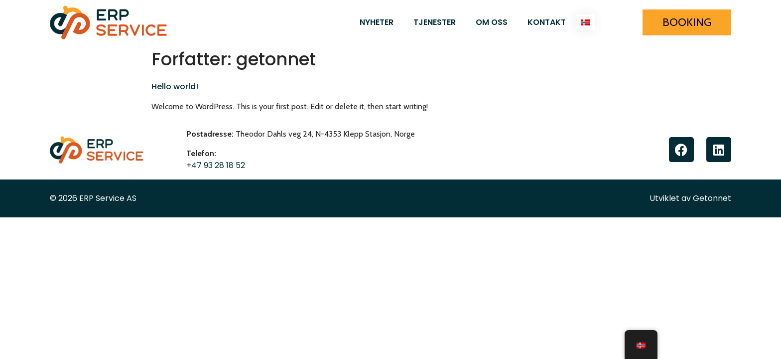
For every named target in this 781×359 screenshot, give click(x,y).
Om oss (492, 22)
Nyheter (376, 22)
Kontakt (546, 22)
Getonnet (712, 198)
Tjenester (434, 22)
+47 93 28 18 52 (215, 165)
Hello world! (174, 86)
